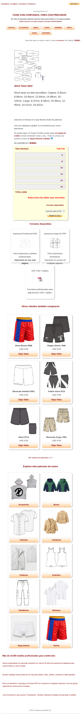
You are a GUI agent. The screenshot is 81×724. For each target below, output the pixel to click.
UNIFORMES (46, 33)
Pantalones (24, 610)
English (14, 4)
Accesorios (24, 505)
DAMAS (47, 27)
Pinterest (31, 4)
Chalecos (24, 575)
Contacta (23, 4)
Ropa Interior (24, 646)
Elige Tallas (23, 354)
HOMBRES (58, 27)
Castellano (5, 4)
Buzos (56, 505)
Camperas (56, 540)
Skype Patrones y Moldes (41, 139)
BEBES (35, 27)
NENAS (69, 27)
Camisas (24, 540)
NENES (34, 33)
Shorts (56, 646)
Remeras (56, 610)
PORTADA (11, 27)
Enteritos (56, 575)
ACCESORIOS (23, 27)
